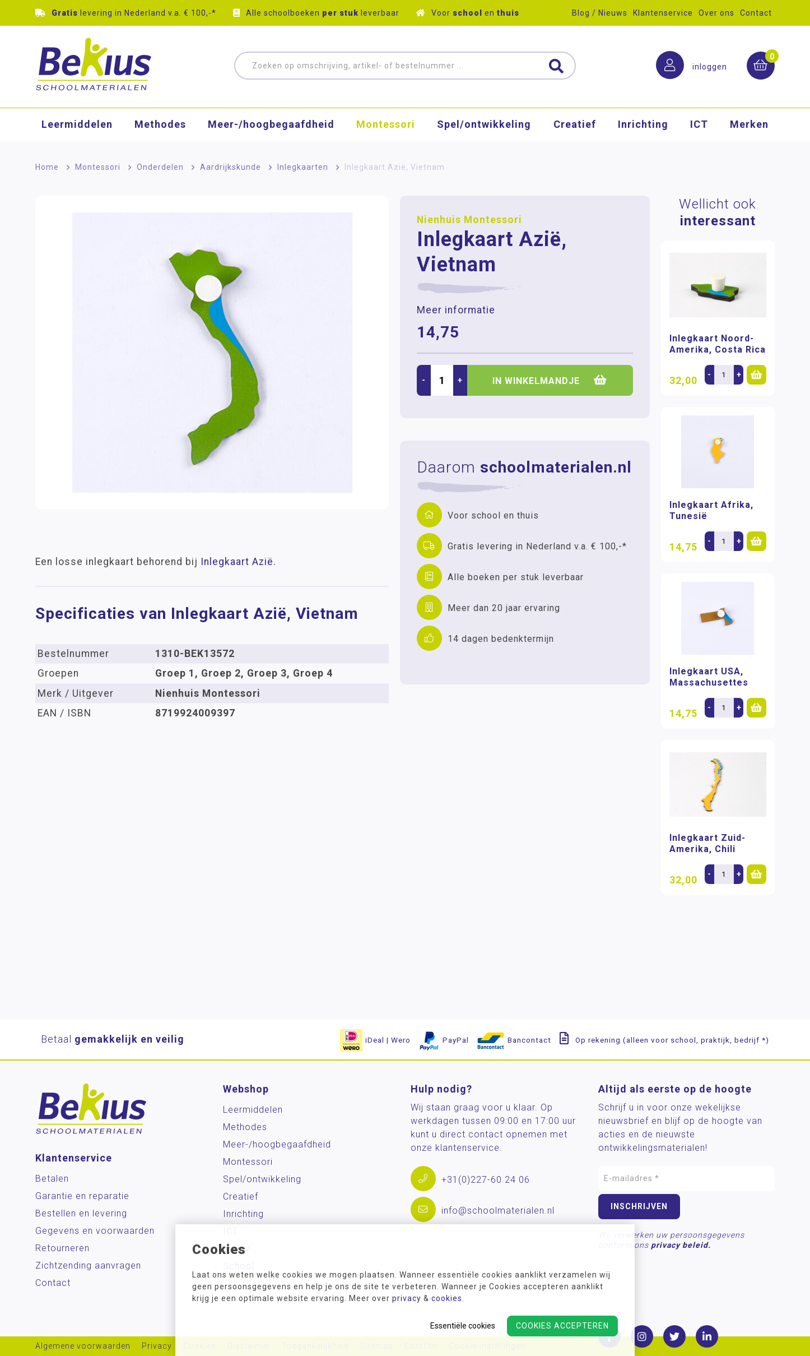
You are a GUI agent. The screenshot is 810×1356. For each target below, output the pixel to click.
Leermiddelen (77, 126)
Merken (749, 126)
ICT (699, 126)
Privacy (157, 1346)
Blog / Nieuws (599, 12)
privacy (406, 1298)
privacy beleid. (681, 1245)
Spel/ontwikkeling (484, 126)
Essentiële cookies (462, 1325)
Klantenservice (663, 12)
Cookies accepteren (562, 1325)
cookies (446, 1298)
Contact (756, 12)
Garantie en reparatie (82, 1196)
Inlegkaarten (302, 167)
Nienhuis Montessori (469, 219)
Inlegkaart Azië (237, 561)
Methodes (160, 126)
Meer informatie (456, 310)
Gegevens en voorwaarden (95, 1230)
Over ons (716, 12)
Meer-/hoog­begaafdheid (271, 126)
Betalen (52, 1178)
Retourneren (62, 1248)
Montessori (385, 126)
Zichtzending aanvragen (88, 1265)
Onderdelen (160, 167)
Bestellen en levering (81, 1213)
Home (47, 167)
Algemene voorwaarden (83, 1346)
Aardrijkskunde (230, 167)
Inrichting (643, 126)
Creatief (574, 126)
